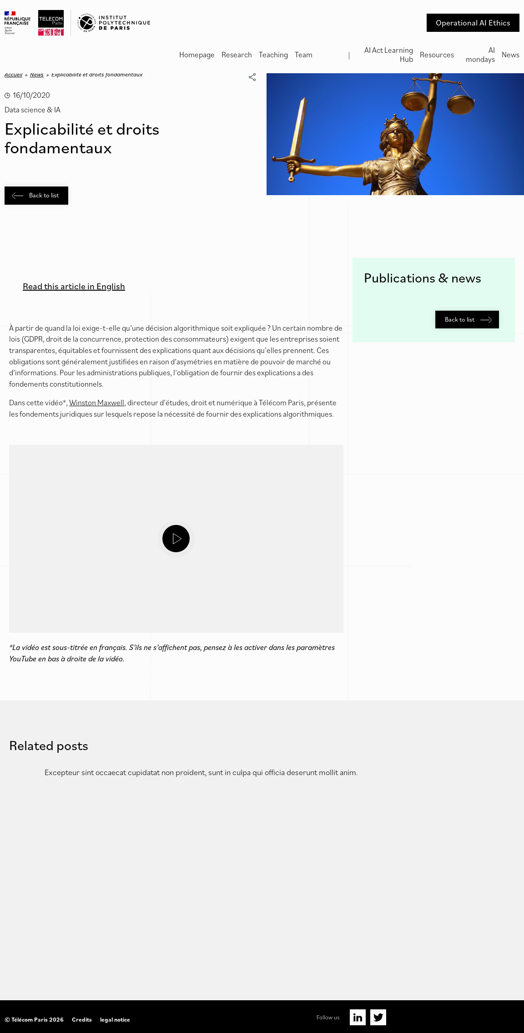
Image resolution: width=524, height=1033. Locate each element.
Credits (82, 1019)
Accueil (13, 74)
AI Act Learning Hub (388, 54)
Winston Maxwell (96, 403)
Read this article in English (74, 286)
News (510, 55)
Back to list (35, 195)
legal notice (115, 1019)
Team (303, 55)
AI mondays (480, 54)
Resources (437, 55)
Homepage (197, 55)
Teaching (273, 55)
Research (237, 55)
